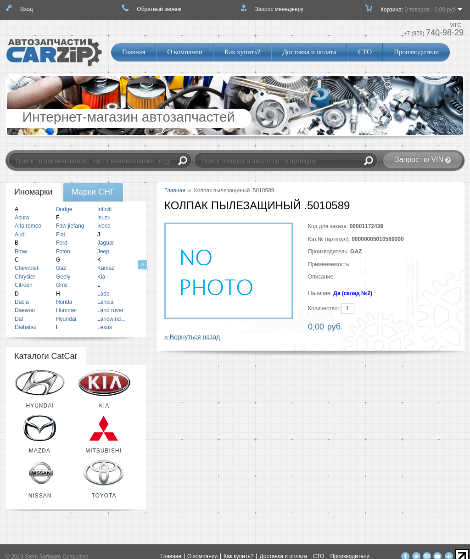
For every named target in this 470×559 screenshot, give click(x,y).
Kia (101, 277)
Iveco (104, 226)
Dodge (64, 209)
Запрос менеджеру (279, 9)
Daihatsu (25, 327)
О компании (184, 52)
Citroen (24, 285)
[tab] (33, 192)
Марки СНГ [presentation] (93, 191)
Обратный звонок (159, 9)
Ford (61, 243)
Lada (103, 294)
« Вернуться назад (192, 337)
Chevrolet (26, 268)
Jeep (103, 251)
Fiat (60, 234)
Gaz (61, 268)
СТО (365, 52)
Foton (63, 251)
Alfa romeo (28, 226)
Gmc (61, 285)
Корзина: (418, 12)
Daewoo (25, 310)
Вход (26, 9)
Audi (20, 234)
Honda (64, 302)
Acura (22, 217)
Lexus (104, 327)
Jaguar (105, 243)
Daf (19, 319)
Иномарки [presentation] (33, 191)
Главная (133, 52)
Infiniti (104, 209)
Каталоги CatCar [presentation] (46, 356)
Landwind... (111, 319)
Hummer (66, 310)
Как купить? (242, 52)
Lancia (105, 302)
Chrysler (25, 277)
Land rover (110, 310)
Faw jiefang (70, 226)
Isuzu (104, 217)
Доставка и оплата (309, 52)
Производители (416, 52)
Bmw (21, 251)
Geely (63, 277)
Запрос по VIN (419, 159)
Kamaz (105, 268)
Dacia (22, 302)
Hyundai (66, 319)
